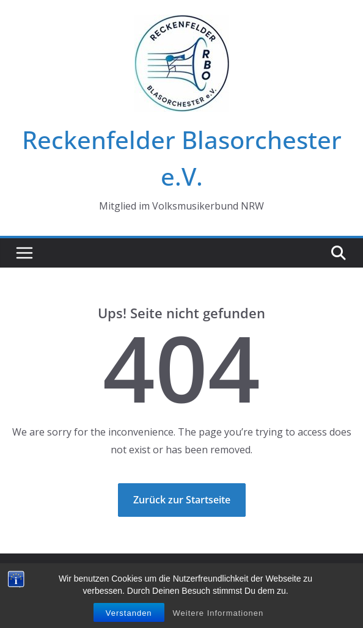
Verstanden (129, 613)
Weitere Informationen (218, 613)
